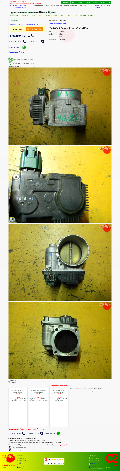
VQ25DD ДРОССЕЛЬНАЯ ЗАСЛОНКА (83, 15)
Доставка (95, 2)
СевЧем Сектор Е (13, 15)
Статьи (102, 2)
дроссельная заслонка (52, 15)
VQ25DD (68, 15)
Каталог (80, 2)
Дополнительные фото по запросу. (21, 59)
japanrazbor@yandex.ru (20, 7)
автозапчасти (25, 15)
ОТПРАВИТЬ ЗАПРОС (34, 29)
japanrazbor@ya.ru (16, 52)
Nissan (34, 15)
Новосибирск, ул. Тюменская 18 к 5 (23, 24)
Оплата (87, 2)
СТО (108, 2)
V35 (62, 15)
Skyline (41, 15)
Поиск (73, 2)
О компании (65, 2)
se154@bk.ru (98, 7)
